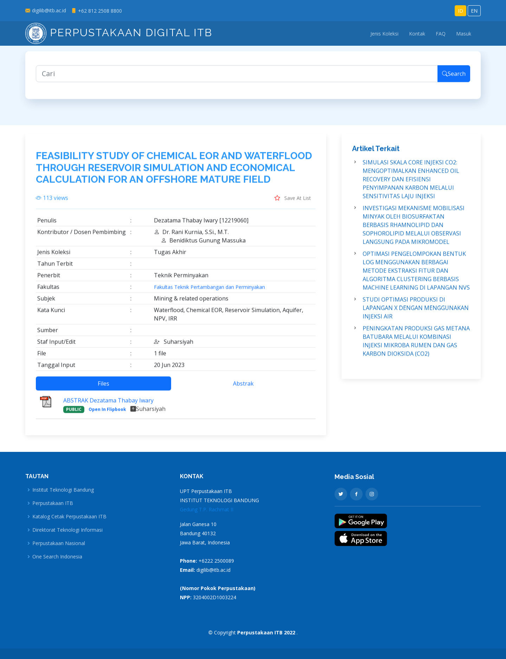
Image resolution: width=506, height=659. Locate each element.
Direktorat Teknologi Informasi (67, 529)
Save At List (292, 203)
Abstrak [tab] (243, 389)
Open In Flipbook (107, 415)
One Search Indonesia (57, 556)
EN (474, 10)
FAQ (441, 33)
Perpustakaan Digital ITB (118, 32)
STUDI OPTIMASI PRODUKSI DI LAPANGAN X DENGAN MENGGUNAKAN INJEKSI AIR (416, 313)
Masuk (463, 33)
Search (454, 79)
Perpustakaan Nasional (58, 543)
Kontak (417, 33)
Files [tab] (103, 389)
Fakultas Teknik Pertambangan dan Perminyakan (209, 292)
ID (460, 10)
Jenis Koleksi (384, 33)
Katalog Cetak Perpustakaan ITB (69, 516)
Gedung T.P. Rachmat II (206, 509)
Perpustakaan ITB (52, 503)
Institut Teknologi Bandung (63, 489)
